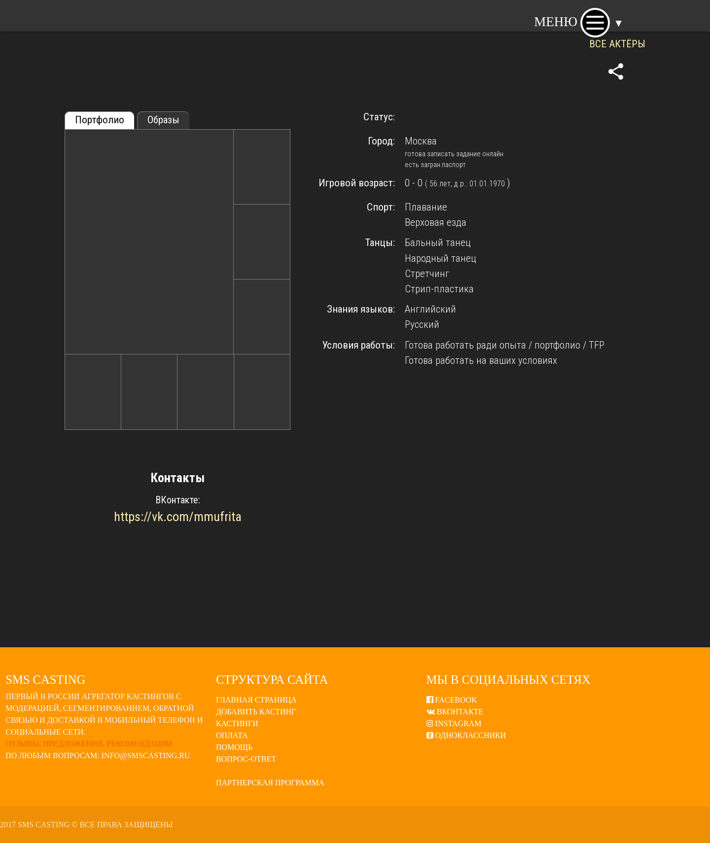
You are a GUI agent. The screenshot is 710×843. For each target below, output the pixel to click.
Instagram (454, 723)
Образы (163, 120)
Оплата (232, 735)
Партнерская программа (270, 782)
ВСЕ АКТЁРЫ (617, 44)
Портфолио (99, 120)
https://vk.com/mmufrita (178, 516)
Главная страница (256, 700)
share (616, 71)
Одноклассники (466, 735)
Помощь (234, 747)
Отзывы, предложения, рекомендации (88, 743)
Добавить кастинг (256, 711)
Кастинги (237, 723)
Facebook (451, 700)
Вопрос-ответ (246, 759)
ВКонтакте (455, 711)
